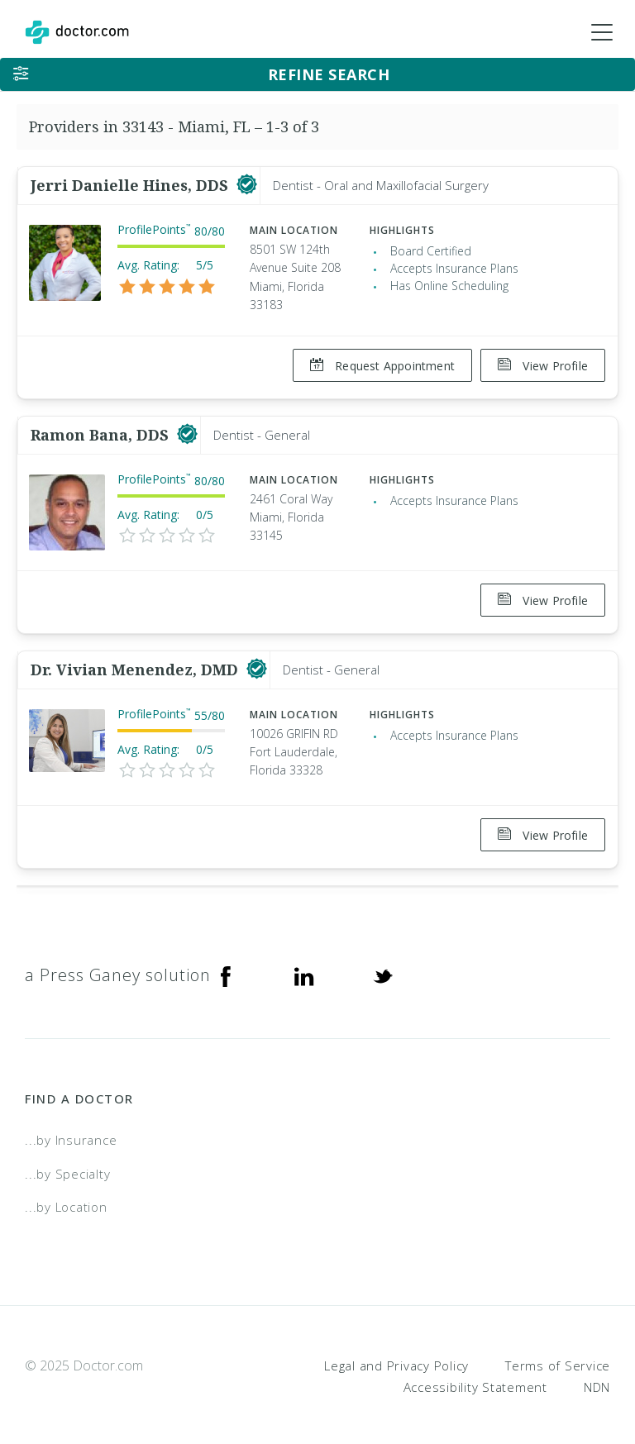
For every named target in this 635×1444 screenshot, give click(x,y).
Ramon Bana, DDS (102, 431)
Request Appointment (378, 366)
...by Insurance (71, 1127)
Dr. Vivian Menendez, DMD (136, 661)
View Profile (543, 366)
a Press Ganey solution (118, 962)
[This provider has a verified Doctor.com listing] (246, 185)
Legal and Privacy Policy (396, 1353)
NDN (597, 1374)
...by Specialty (67, 1161)
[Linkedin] (304, 963)
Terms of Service (557, 1353)
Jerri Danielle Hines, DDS (131, 185)
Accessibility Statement (475, 1374)
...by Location (66, 1194)
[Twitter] (383, 963)
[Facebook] (226, 963)
